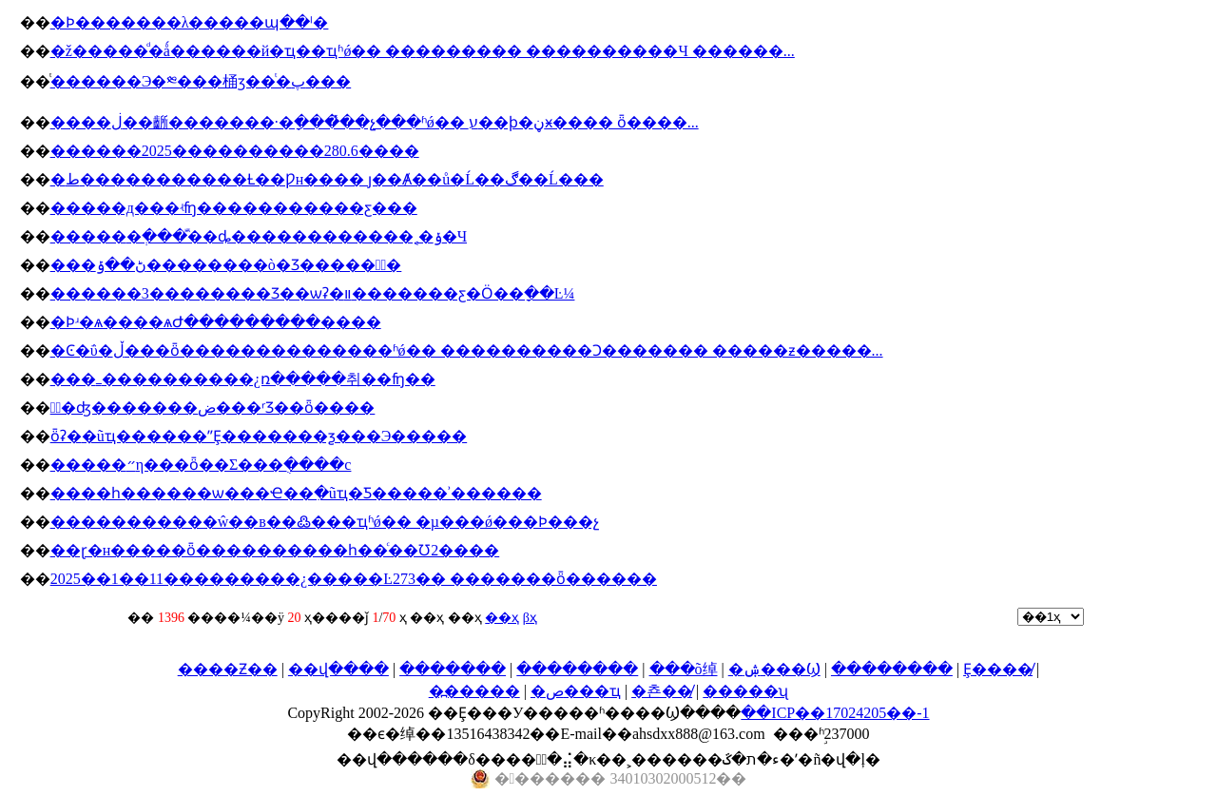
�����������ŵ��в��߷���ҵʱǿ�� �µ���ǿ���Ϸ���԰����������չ (324, 522)
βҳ (530, 618)
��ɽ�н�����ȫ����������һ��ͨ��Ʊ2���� (275, 550)
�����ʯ (745, 691)
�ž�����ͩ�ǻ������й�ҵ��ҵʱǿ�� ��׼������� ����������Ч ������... (422, 51)
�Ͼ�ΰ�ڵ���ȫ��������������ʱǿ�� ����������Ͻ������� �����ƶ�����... (466, 350)
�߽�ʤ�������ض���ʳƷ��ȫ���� (213, 407)
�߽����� (474, 691)
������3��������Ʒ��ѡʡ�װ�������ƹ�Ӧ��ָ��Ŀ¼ (312, 293)
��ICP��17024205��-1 (835, 713)
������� (452, 669)
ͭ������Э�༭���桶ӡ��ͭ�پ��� (201, 81)
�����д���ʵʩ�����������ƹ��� (233, 208)
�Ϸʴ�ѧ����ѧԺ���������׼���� (215, 322)
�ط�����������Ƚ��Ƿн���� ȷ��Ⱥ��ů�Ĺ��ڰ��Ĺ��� (327, 179)
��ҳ (502, 618)
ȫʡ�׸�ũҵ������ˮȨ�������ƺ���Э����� (259, 436)
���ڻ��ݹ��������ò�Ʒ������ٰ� (226, 265)
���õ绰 (683, 669)
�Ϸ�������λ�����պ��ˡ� (189, 22)
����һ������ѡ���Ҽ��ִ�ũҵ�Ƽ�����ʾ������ (296, 493)
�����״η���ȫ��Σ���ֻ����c (201, 464)
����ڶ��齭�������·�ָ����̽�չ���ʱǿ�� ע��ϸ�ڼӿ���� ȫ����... (374, 122)
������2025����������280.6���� (234, 151)
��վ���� (338, 669)
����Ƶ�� (228, 669)
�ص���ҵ (576, 691)
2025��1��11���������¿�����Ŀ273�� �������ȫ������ (353, 579)
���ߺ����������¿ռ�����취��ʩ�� (242, 379)
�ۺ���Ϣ (774, 669)
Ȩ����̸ (998, 669)
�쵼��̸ (661, 691)
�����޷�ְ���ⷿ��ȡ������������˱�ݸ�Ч (258, 236)
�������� (577, 669)
